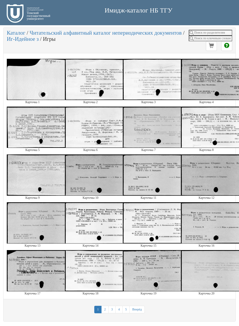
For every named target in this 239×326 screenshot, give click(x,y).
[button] (211, 46)
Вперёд (137, 309)
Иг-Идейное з (23, 39)
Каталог (16, 33)
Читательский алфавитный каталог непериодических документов (106, 33)
